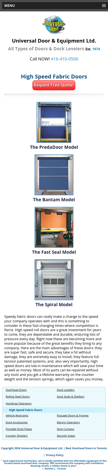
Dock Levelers (66, 390)
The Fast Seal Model (54, 252)
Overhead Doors (16, 390)
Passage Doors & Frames (73, 415)
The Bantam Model (54, 200)
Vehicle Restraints (17, 415)
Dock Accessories (16, 422)
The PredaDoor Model (54, 147)
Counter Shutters (16, 436)
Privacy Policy (55, 455)
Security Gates (66, 436)
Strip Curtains (65, 429)
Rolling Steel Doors (18, 396)
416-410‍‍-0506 (64, 59)
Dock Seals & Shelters (70, 396)
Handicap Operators (19, 403)
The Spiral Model (53, 304)
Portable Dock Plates (19, 429)
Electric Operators (68, 422)
